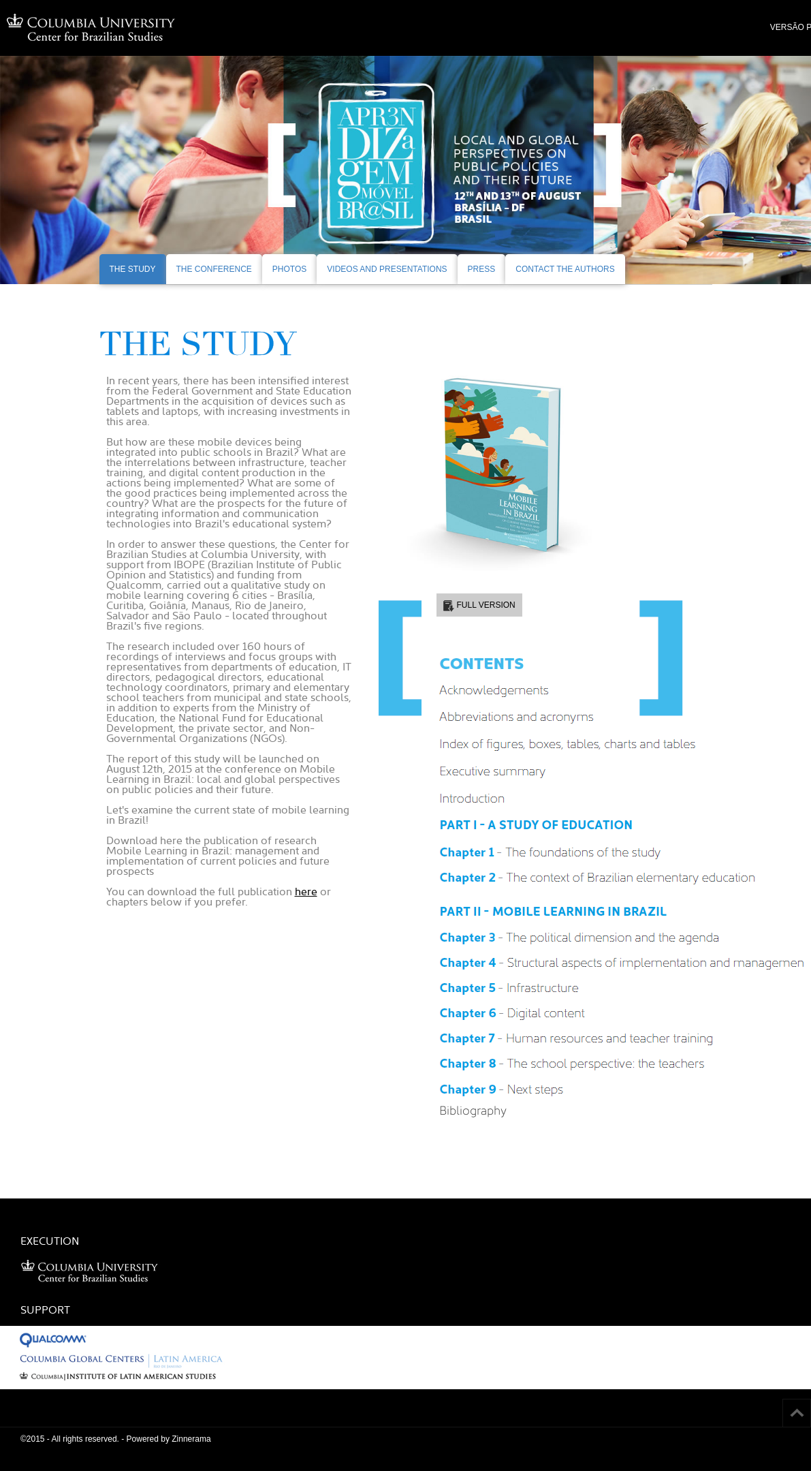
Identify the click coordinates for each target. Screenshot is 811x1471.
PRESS (482, 269)
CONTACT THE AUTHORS (564, 269)
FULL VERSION (486, 605)
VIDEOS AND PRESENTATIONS (387, 269)
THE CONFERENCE (214, 269)
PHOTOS (289, 269)
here (306, 891)
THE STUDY (133, 269)
